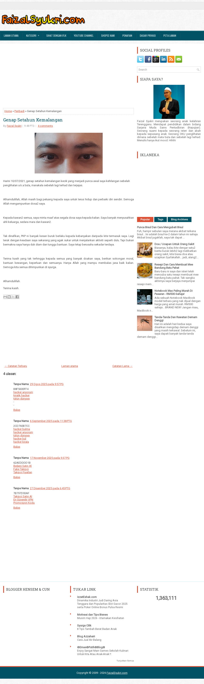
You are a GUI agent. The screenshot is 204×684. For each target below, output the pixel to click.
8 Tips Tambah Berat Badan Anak (97, 629)
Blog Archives (179, 219)
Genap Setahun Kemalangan (33, 120)
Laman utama (69, 366)
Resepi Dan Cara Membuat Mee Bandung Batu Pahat (173, 266)
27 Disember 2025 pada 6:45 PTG (50, 488)
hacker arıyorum (23, 392)
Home (8, 111)
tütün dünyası (21, 398)
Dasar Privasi (148, 35)
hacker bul (19, 438)
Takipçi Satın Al (22, 496)
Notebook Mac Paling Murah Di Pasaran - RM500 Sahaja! (173, 292)
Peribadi (19, 111)
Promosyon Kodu (24, 502)
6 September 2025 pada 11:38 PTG (51, 421)
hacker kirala (21, 441)
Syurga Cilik (84, 625)
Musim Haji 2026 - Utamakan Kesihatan (100, 618)
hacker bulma (21, 429)
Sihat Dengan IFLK (56, 35)
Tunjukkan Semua (125, 660)
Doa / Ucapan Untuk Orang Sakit (174, 244)
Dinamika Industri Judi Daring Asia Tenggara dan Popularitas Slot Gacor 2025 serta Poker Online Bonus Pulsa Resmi (102, 604)
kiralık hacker (21, 395)
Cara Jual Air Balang (89, 639)
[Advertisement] (68, 77)
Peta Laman (169, 35)
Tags (160, 219)
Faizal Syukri (14, 125)
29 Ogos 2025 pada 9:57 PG (47, 384)
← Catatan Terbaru (15, 366)
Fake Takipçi (21, 469)
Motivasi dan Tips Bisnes (92, 614)
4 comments (45, 125)
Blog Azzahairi (86, 636)
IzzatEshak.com (87, 597)
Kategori (34, 34)
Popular (145, 219)
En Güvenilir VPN (23, 499)
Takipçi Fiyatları (22, 472)
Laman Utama (11, 35)
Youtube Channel (84, 35)
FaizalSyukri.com (117, 672)
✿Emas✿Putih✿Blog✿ (91, 647)
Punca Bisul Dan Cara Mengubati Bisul (160, 227)
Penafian (127, 35)
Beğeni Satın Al (22, 466)
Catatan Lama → (122, 366)
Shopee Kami (108, 35)
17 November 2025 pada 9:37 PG (49, 457)
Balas (16, 409)
